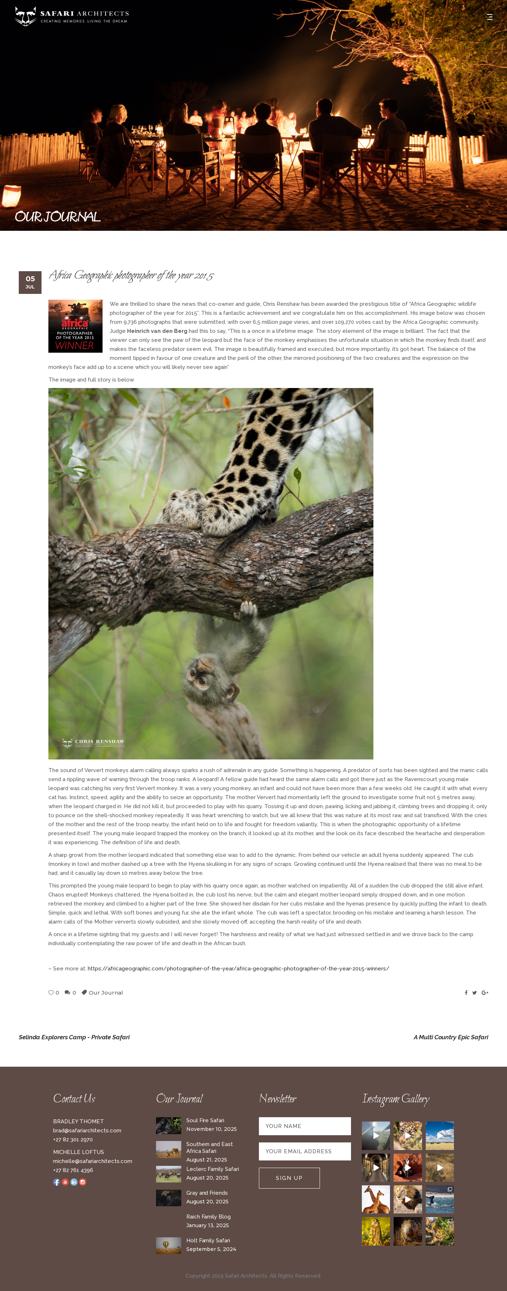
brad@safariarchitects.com (87, 1130)
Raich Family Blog (208, 1216)
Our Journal (106, 992)
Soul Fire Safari (205, 1120)
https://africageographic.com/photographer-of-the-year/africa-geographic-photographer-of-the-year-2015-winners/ (239, 968)
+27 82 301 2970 (73, 1139)
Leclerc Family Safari (212, 1169)
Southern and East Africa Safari (209, 1147)
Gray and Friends (207, 1193)
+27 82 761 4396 (73, 1170)
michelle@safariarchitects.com (92, 1161)
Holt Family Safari (208, 1240)
